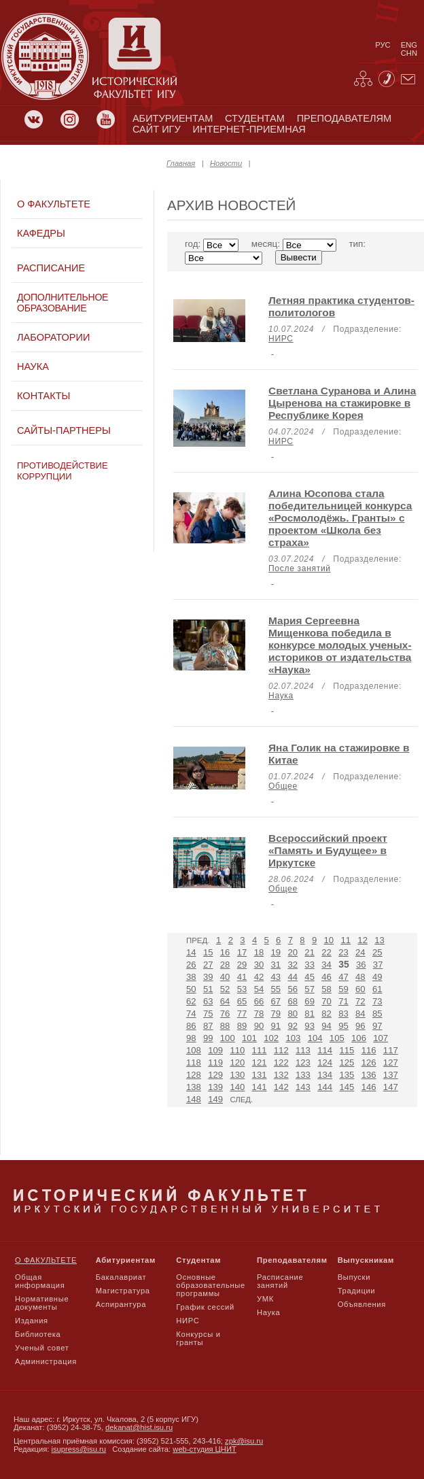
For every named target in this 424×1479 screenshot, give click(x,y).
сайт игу (156, 129)
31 (276, 964)
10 (329, 940)
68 (292, 1001)
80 (292, 1013)
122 (281, 1062)
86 (191, 1026)
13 (379, 940)
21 (309, 952)
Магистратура (123, 1291)
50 (191, 989)
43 (276, 977)
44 (292, 977)
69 (309, 1001)
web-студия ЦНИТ (204, 1449)
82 (326, 1013)
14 (191, 952)
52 (225, 989)
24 (360, 952)
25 (377, 952)
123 (303, 1062)
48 (360, 977)
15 (208, 952)
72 (360, 1001)
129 (215, 1075)
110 (237, 1050)
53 (242, 989)
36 (361, 964)
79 (276, 1013)
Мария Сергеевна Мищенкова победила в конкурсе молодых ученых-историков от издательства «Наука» (340, 645)
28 (225, 964)
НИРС (281, 338)
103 (292, 1038)
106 (358, 1038)
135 (346, 1075)
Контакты (43, 395)
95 (343, 1026)
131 (259, 1075)
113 (303, 1050)
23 (343, 952)
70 (326, 1001)
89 (242, 1026)
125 (346, 1062)
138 (193, 1087)
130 (237, 1075)
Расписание (51, 267)
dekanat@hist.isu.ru (139, 1427)
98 (191, 1038)
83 (343, 1013)
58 (326, 989)
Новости (226, 163)
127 (390, 1062)
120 (237, 1062)
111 (259, 1050)
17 (242, 952)
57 (309, 989)
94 (326, 1026)
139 (215, 1087)
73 (377, 1001)
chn (409, 53)
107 (380, 1038)
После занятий (299, 568)
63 (208, 1001)
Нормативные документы (42, 1303)
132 (281, 1075)
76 (225, 1013)
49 (377, 977)
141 (259, 1087)
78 (259, 1013)
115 (346, 1050)
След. (241, 1099)
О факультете (53, 204)
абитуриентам (172, 118)
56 (292, 989)
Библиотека (38, 1334)
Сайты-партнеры (64, 430)
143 (303, 1087)
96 (360, 1026)
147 (390, 1087)
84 (360, 1013)
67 (276, 1001)
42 (259, 977)
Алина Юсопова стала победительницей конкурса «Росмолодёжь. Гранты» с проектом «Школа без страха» (340, 518)
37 (378, 964)
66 (259, 1001)
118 (193, 1062)
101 (249, 1038)
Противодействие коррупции (62, 470)
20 (292, 952)
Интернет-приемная (249, 129)
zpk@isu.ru (244, 1441)
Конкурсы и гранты (198, 1338)
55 (276, 989)
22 (326, 952)
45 (309, 977)
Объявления (362, 1304)
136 (368, 1075)
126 (368, 1062)
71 (343, 1001)
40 (225, 977)
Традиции (357, 1291)
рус (382, 45)
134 (324, 1075)
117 (390, 1050)
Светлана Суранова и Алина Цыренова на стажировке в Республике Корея (342, 403)
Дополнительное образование (62, 302)
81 (309, 1013)
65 (242, 1001)
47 (343, 977)
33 (309, 964)
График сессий (205, 1307)
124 (324, 1062)
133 (303, 1075)
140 (237, 1087)
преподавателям (344, 118)
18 (259, 952)
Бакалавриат (121, 1277)
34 (326, 964)
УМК (265, 1299)
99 (208, 1038)
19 (276, 952)
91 (276, 1026)
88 (225, 1026)
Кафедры (41, 233)
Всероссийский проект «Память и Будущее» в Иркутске (327, 850)
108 (193, 1050)
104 (315, 1038)
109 (215, 1050)
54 (259, 989)
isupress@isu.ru (79, 1449)
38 (191, 977)
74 (191, 1013)
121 (259, 1062)
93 (309, 1026)
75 (208, 1013)
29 (242, 964)
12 (362, 940)
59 (343, 989)
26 (191, 964)
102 (271, 1038)
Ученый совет (42, 1348)
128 (193, 1075)
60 (360, 989)
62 (191, 1001)
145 (346, 1087)
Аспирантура (121, 1304)
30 (259, 964)
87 (208, 1026)
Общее (283, 786)
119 (215, 1062)
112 (281, 1050)
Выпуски (354, 1277)
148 (193, 1099)
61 (377, 989)
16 (225, 952)
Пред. (197, 940)
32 (292, 964)
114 (324, 1050)
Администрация (46, 1361)
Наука (33, 366)
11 (345, 940)
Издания (31, 1320)
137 (390, 1075)
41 (242, 977)
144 (324, 1087)
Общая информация (40, 1281)
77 (242, 1013)
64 (225, 1001)
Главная (180, 163)
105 (337, 1038)
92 (292, 1026)
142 (281, 1087)
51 (208, 989)
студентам (255, 118)
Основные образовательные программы (210, 1285)
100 (227, 1038)
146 (368, 1087)
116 (368, 1050)
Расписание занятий (280, 1281)
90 (259, 1026)
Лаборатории (53, 337)
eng (409, 45)
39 (208, 977)
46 (326, 977)
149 (215, 1099)
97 (377, 1026)
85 (377, 1013)
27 (208, 964)
